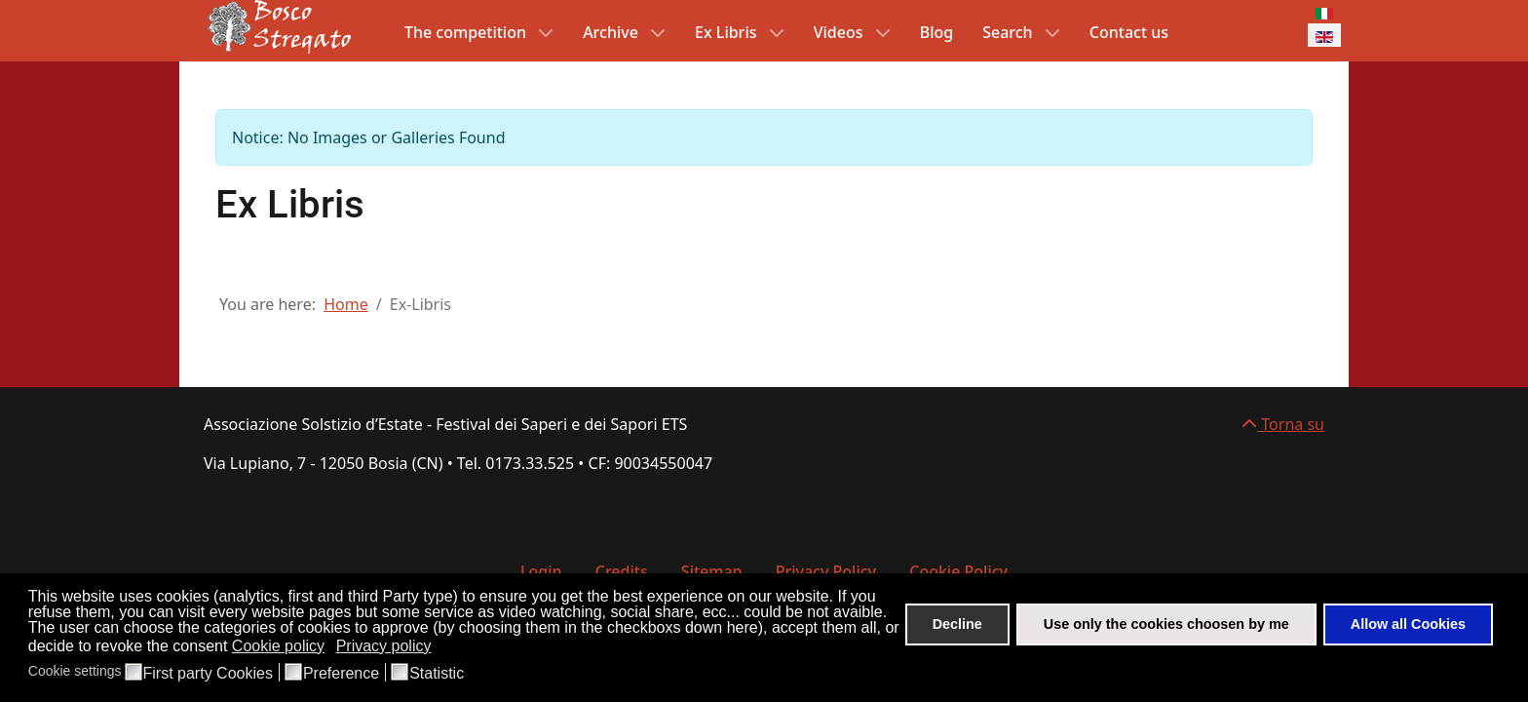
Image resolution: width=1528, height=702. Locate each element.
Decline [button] (957, 624)
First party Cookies (208, 674)
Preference (341, 674)
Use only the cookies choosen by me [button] (1166, 624)
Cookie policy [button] (278, 646)
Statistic (436, 674)
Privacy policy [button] (384, 646)
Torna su (1283, 424)
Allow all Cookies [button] (1408, 624)
